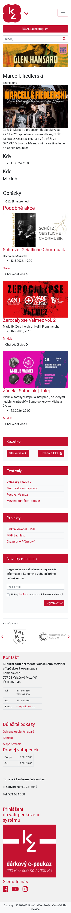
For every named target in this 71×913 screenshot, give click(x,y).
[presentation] (69, 637)
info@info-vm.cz (25, 706)
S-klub (7, 268)
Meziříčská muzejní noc (22, 488)
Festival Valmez (17, 494)
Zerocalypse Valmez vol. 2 (29, 320)
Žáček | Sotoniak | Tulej (26, 390)
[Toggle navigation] (63, 12)
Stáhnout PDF (51, 453)
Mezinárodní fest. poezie (23, 501)
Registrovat (54, 603)
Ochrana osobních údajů (18, 731)
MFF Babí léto (16, 535)
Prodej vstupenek (21, 750)
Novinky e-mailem (22, 558)
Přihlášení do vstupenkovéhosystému (21, 815)
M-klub (7, 338)
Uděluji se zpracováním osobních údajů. (37, 594)
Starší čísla (17, 453)
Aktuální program (35, 29)
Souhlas (23, 594)
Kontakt (11, 657)
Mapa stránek (12, 744)
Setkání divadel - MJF (21, 529)
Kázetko (14, 441)
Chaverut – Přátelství (20, 541)
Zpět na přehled (17, 201)
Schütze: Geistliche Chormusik (34, 249)
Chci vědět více (16, 274)
